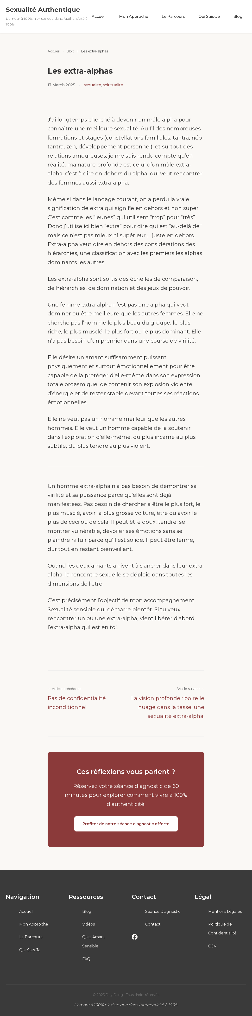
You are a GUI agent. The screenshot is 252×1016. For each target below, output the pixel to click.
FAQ (86, 959)
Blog (237, 16)
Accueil (99, 16)
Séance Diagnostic (162, 911)
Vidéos (88, 924)
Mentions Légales (225, 911)
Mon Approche (133, 16)
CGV (212, 946)
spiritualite (113, 85)
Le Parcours (173, 16)
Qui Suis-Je (209, 16)
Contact (153, 924)
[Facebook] (135, 938)
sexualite (92, 85)
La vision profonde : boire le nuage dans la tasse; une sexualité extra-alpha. (167, 707)
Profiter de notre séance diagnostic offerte (126, 824)
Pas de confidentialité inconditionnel (77, 702)
